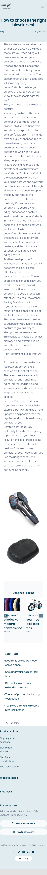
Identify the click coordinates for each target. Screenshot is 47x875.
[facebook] (14, 852)
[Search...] (23, 722)
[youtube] (33, 852)
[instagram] (23, 852)
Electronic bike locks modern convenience (13, 621)
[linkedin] (28, 852)
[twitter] (19, 852)
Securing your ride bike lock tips (32, 621)
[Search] (7, 722)
